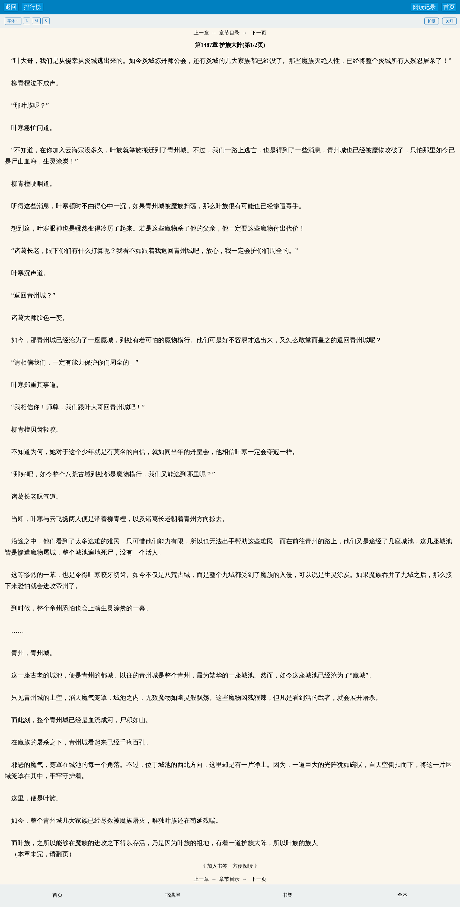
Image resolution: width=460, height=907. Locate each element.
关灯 (449, 21)
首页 (449, 7)
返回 (11, 7)
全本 (402, 895)
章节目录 (229, 32)
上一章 (201, 32)
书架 (287, 895)
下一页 (258, 32)
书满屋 (172, 895)
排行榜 (32, 7)
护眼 (431, 21)
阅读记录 (424, 7)
